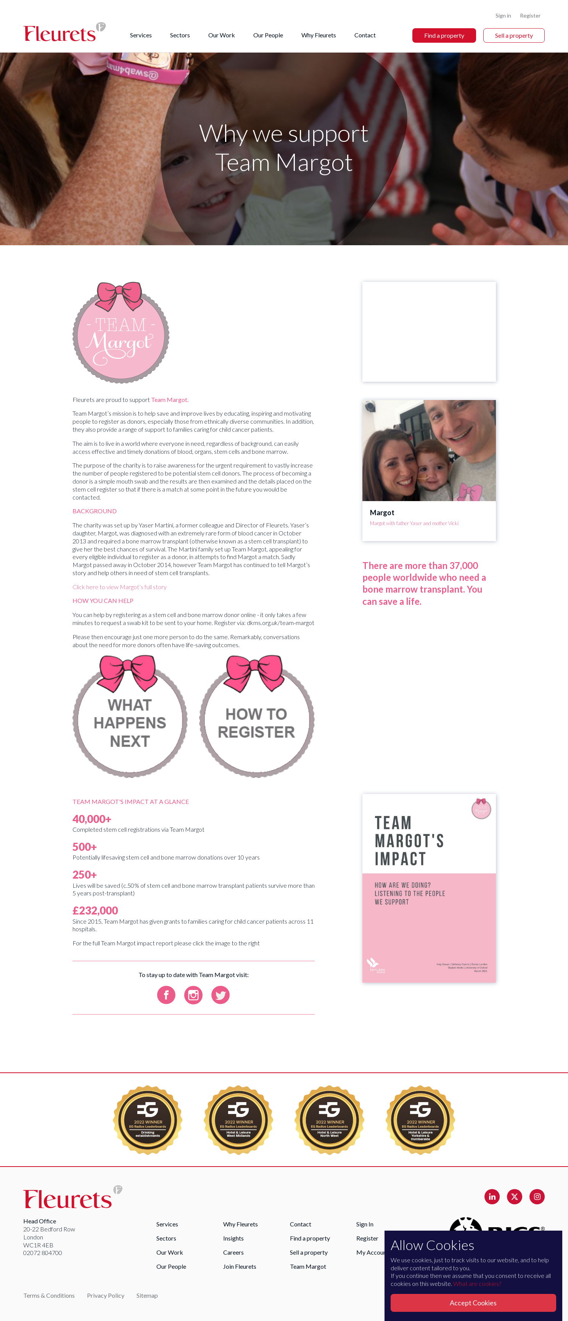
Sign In (364, 1224)
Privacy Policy (105, 1295)
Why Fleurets (318, 35)
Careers (233, 1252)
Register (530, 15)
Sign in (503, 15)
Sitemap (147, 1295)
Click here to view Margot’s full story (119, 586)
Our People (268, 35)
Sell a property (514, 35)
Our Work (221, 35)
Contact (365, 35)
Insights (233, 1238)
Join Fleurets (239, 1266)
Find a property (444, 35)
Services (141, 35)
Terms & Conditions (49, 1295)
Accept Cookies (473, 1303)
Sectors (180, 35)
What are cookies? (477, 1283)
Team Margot (308, 1266)
